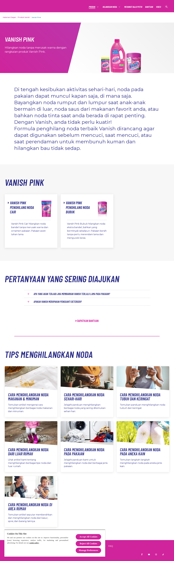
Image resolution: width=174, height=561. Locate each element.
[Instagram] (156, 554)
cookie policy (34, 543)
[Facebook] (142, 554)
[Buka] (166, 7)
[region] (54, 543)
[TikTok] (163, 554)
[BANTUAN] (149, 7)
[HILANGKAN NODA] (109, 7)
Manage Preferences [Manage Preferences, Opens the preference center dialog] (88, 550)
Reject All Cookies (88, 543)
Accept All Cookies (88, 537)
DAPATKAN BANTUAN (88, 320)
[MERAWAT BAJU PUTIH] (133, 7)
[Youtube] (149, 554)
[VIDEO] (158, 7)
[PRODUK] (92, 7)
